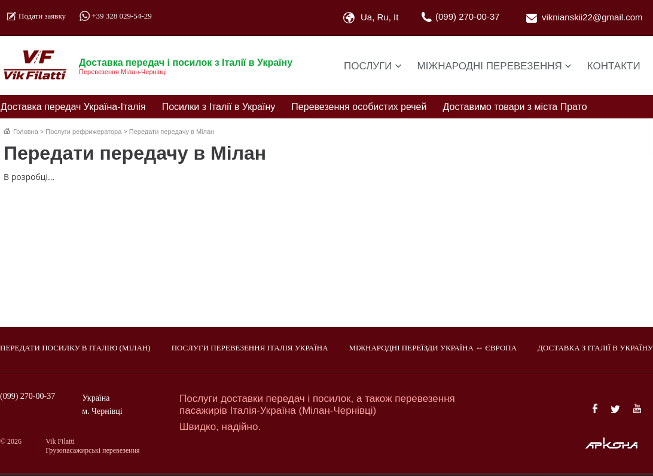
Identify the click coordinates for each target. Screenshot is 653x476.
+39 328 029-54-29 (121, 15)
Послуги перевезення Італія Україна (250, 347)
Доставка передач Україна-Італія (73, 107)
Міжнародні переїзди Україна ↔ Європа (433, 347)
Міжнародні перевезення (489, 66)
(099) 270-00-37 (467, 16)
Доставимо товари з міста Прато (515, 107)
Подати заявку (42, 15)
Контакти (613, 66)
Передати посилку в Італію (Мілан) (75, 347)
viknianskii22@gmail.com (592, 17)
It (395, 17)
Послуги (368, 66)
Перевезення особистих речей (358, 107)
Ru (383, 17)
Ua (366, 17)
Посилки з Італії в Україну (219, 107)
